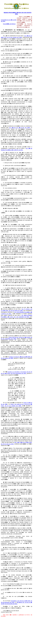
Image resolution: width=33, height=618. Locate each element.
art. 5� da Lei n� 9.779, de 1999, (20, 127)
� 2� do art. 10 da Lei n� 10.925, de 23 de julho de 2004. (16, 603)
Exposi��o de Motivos (9, 24)
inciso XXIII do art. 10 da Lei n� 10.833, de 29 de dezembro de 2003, (16, 338)
